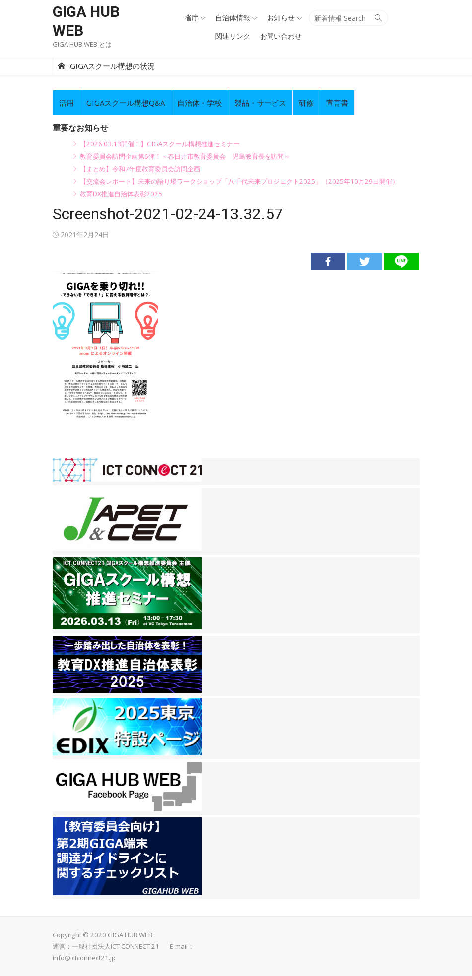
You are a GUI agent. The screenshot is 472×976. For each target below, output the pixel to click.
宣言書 (337, 103)
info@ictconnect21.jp (84, 957)
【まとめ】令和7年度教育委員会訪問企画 (140, 168)
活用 (66, 103)
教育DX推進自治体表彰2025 (121, 193)
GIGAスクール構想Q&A (125, 103)
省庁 (192, 17)
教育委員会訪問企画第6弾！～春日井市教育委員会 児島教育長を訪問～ (185, 156)
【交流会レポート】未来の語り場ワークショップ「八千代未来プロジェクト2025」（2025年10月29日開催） (239, 181)
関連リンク (232, 36)
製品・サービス (260, 103)
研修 (306, 103)
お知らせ (281, 17)
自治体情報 (232, 17)
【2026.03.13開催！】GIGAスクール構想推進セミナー (160, 143)
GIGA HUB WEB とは (82, 44)
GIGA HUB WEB (86, 21)
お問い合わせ (281, 36)
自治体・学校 (199, 103)
